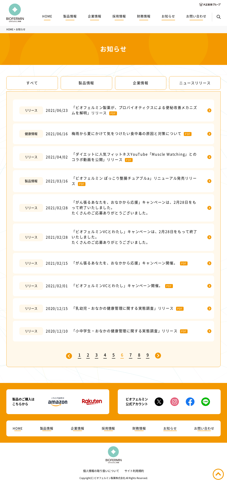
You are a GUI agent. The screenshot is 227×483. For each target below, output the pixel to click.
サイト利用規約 (134, 471)
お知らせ (168, 16)
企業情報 (94, 16)
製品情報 (70, 16)
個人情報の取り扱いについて (101, 471)
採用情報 (119, 16)
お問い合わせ (196, 16)
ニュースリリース (195, 83)
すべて (32, 83)
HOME (47, 16)
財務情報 (143, 16)
